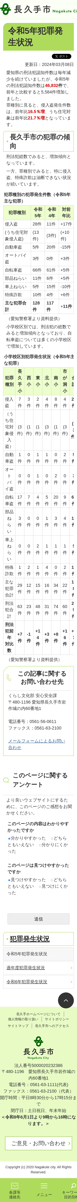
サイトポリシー (57, 1019)
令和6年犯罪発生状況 (26, 981)
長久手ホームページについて (38, 1014)
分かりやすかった (27, 838)
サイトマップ (18, 1026)
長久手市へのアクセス (52, 1026)
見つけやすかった (27, 879)
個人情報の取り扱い (23, 1019)
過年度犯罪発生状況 (25, 967)
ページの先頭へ (66, 1000)
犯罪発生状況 (30, 939)
